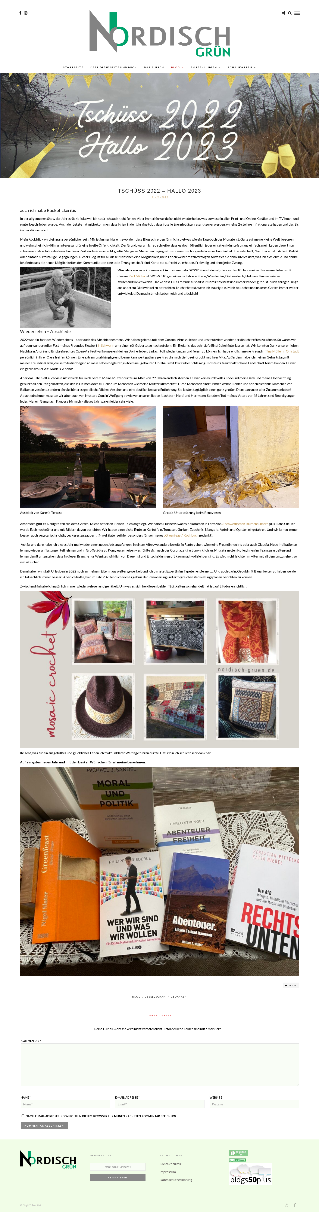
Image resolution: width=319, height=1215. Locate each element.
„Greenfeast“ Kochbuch (181, 538)
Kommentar (31, 1044)
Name (26, 1100)
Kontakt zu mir (170, 1167)
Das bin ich (154, 68)
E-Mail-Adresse (127, 1100)
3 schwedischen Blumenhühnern (245, 527)
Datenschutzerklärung (176, 1183)
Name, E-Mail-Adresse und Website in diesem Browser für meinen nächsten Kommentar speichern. (101, 1119)
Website (216, 1100)
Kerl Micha (137, 279)
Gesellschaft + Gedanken (166, 999)
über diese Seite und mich (113, 68)
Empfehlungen (204, 68)
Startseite (73, 68)
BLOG (175, 68)
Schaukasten (240, 68)
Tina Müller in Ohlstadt (282, 354)
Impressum (168, 1175)
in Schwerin (106, 349)
